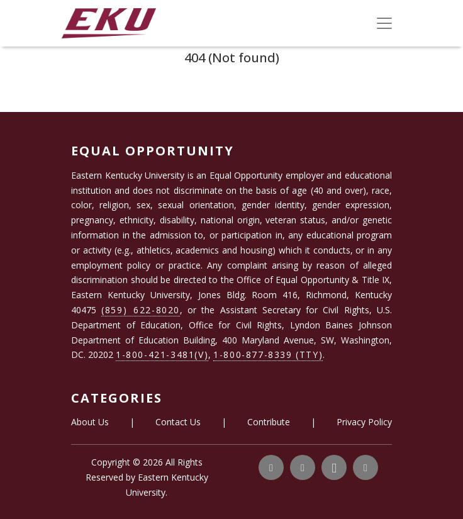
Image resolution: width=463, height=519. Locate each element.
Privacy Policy (364, 422)
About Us (90, 422)
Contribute (268, 422)
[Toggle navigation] (384, 23)
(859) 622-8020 (140, 310)
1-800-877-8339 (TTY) (268, 354)
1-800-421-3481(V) (162, 354)
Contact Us (178, 422)
